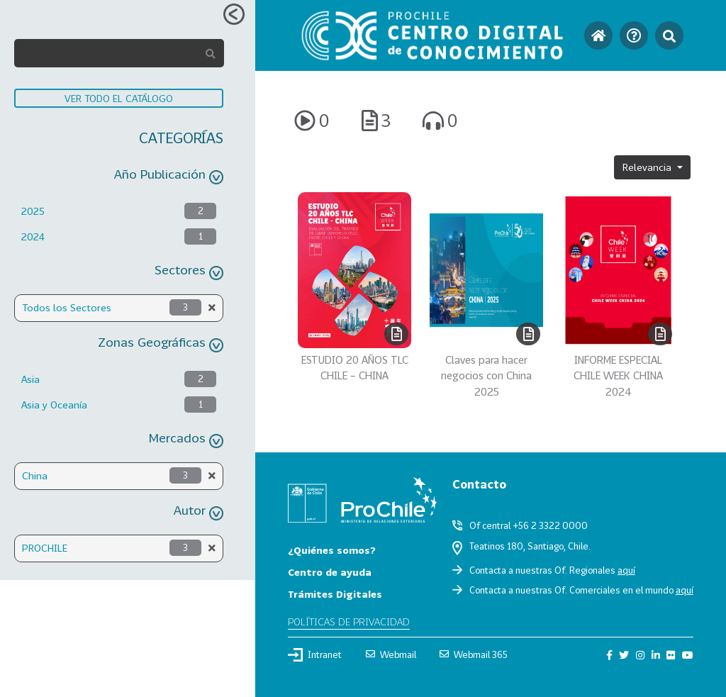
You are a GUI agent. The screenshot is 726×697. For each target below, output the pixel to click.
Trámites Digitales (335, 594)
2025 (33, 211)
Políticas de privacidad (349, 621)
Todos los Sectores (66, 307)
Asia (30, 379)
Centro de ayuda (330, 572)
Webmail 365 (474, 654)
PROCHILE (44, 548)
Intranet (315, 654)
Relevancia (648, 167)
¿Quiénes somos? (332, 550)
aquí (626, 570)
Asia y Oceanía (54, 404)
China (35, 475)
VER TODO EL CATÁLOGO (119, 98)
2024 (33, 236)
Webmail (391, 654)
